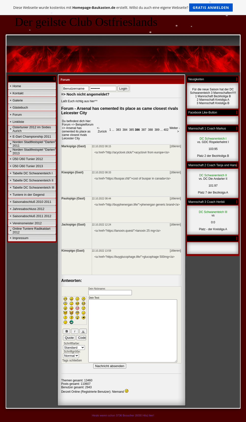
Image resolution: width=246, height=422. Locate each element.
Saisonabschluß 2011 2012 (32, 216)
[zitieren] (175, 146)
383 (118, 129)
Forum (17, 114)
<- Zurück (102, 129)
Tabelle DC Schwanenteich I (33, 173)
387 (143, 129)
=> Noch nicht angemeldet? (85, 94)
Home (17, 86)
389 (156, 129)
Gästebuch (20, 107)
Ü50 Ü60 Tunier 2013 (28, 166)
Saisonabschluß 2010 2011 (32, 202)
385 (131, 129)
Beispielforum (84, 124)
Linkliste (18, 122)
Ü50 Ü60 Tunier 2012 (28, 159)
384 (125, 129)
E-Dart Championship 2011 (32, 136)
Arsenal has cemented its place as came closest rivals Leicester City (76, 133)
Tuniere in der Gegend (29, 194)
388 (150, 129)
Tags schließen (72, 360)
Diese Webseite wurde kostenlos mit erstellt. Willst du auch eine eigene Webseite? (123, 7)
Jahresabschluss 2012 (28, 209)
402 (166, 129)
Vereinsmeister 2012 (27, 223)
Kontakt (18, 93)
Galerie (18, 100)
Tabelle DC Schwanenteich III (33, 187)
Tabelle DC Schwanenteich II (33, 180)
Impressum (20, 238)
